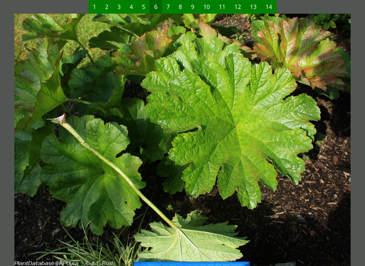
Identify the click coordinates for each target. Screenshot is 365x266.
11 (222, 7)
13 (253, 7)
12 (238, 7)
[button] (98, 140)
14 (268, 7)
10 (206, 7)
